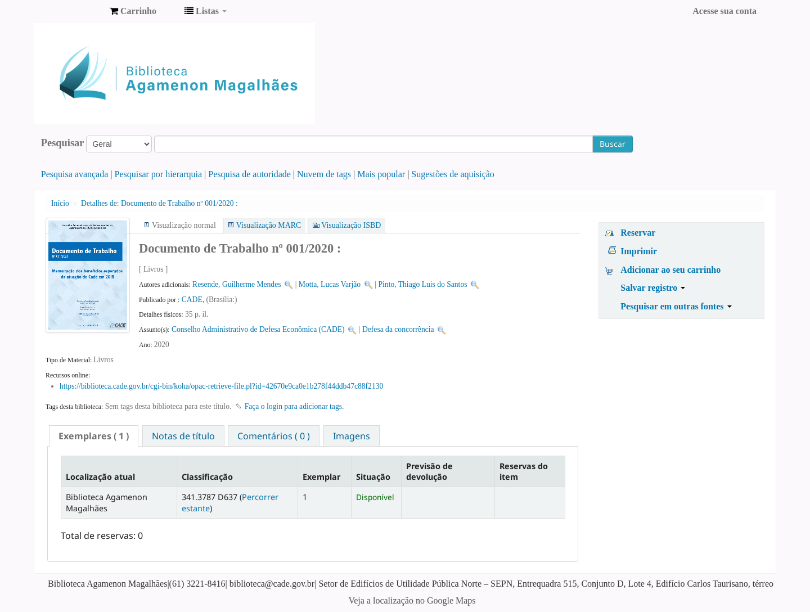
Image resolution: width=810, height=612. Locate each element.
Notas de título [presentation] (183, 436)
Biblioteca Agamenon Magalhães (73, 11)
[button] (133, 11)
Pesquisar (62, 142)
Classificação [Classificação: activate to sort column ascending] (207, 476)
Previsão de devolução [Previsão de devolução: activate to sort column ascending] (429, 471)
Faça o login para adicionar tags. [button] (294, 406)
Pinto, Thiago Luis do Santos (423, 284)
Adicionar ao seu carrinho (670, 269)
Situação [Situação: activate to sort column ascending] (373, 476)
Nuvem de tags (324, 174)
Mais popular (381, 174)
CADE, (194, 299)
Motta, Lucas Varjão (330, 284)
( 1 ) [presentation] (93, 436)
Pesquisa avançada (75, 174)
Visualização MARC (268, 225)
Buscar (613, 143)
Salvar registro (652, 287)
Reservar (637, 232)
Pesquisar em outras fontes (675, 306)
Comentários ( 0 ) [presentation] (273, 436)
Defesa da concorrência (398, 329)
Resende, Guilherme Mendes (236, 284)
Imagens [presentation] (351, 436)
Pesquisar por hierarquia (158, 174)
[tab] (93, 436)
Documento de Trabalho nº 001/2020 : (159, 203)
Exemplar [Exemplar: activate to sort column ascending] (321, 476)
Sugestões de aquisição (452, 174)
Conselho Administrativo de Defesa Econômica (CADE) (258, 329)
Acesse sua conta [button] (724, 11)
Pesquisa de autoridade (249, 174)
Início (60, 203)
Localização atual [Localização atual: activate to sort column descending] (100, 476)
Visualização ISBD (351, 225)
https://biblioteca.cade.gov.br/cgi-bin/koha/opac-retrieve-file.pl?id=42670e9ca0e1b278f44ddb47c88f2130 (221, 386)
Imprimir (638, 251)
